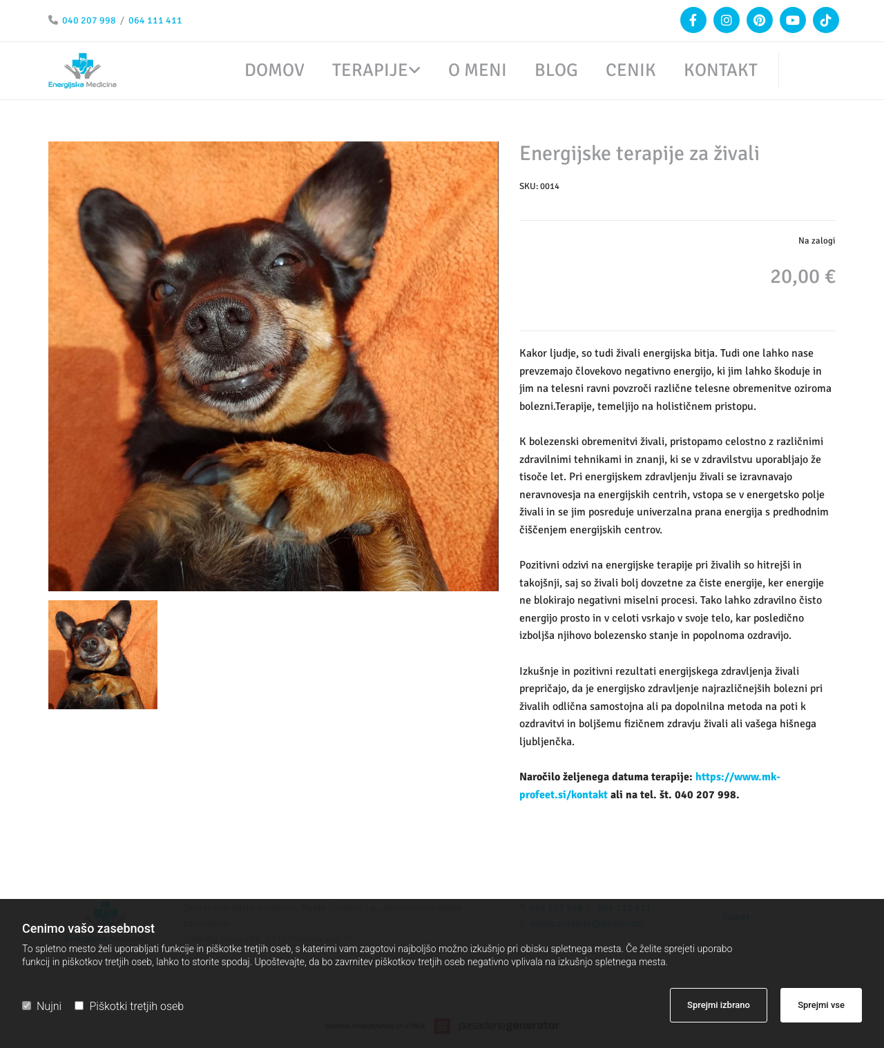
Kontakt (721, 70)
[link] (363, 70)
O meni (477, 70)
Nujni (41, 1006)
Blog (556, 70)
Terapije (370, 70)
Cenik (631, 70)
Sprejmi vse (821, 1005)
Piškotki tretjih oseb (129, 1006)
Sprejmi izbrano (718, 1005)
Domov (274, 70)
